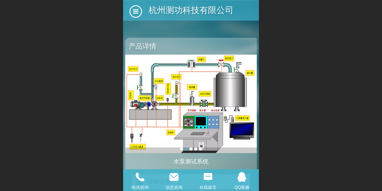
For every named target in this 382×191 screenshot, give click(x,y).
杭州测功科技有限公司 (191, 10)
